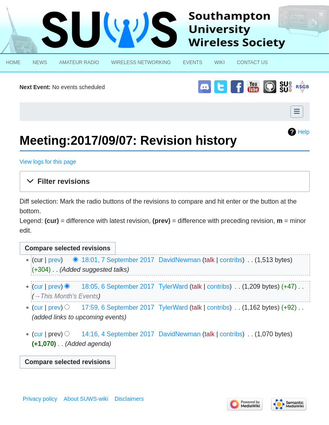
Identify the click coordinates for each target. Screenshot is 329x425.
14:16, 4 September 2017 (118, 334)
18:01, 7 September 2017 (118, 259)
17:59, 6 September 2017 (118, 307)
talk (210, 259)
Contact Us (252, 62)
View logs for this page (48, 161)
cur (38, 286)
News (40, 62)
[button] (165, 181)
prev (54, 259)
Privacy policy (40, 399)
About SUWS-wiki (86, 399)
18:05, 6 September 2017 (118, 286)
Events (192, 62)
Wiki (219, 62)
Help (304, 132)
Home (13, 62)
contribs (231, 259)
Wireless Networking (141, 62)
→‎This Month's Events (66, 296)
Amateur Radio (79, 62)
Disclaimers (129, 399)
